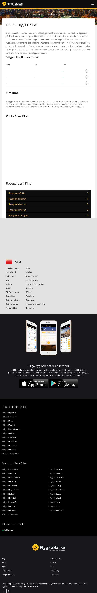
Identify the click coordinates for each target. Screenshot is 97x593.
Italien (8, 433)
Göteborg (9, 486)
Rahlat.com (7, 530)
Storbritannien (11, 429)
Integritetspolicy (9, 574)
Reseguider (7, 570)
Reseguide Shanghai (18, 215)
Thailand (9, 417)
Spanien (9, 412)
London (55, 473)
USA (7, 421)
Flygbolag (54, 570)
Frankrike (9, 441)
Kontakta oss (56, 558)
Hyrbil (4, 566)
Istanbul (9, 498)
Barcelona (56, 490)
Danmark (9, 445)
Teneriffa (9, 502)
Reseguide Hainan (17, 198)
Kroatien (9, 449)
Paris (54, 502)
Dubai (54, 506)
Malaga (55, 486)
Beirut (54, 494)
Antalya (8, 506)
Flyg (3, 558)
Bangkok (55, 469)
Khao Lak (9, 481)
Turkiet (8, 425)
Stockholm (10, 469)
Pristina (8, 510)
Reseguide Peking (17, 209)
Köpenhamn (10, 490)
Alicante (9, 473)
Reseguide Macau (17, 204)
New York (55, 510)
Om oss (53, 562)
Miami (54, 498)
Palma (8, 494)
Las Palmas (56, 477)
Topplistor (54, 574)
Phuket (54, 481)
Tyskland (9, 437)
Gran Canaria (11, 477)
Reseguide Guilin (17, 193)
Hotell (4, 562)
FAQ (52, 566)
